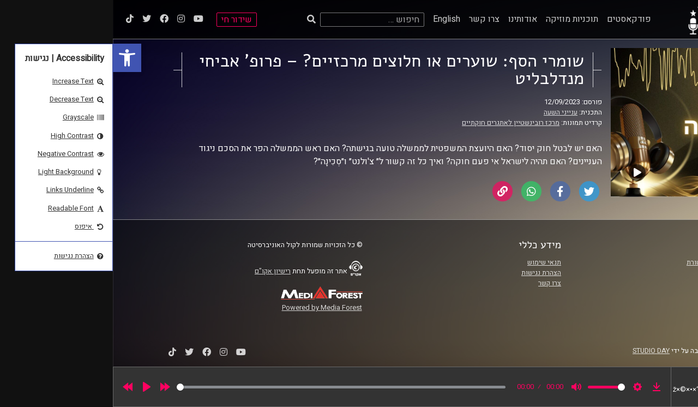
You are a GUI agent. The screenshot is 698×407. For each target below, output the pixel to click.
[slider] (228, 387)
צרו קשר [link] (371, 19)
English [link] (333, 19)
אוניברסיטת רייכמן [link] (620, 273)
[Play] (34, 387)
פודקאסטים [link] (516, 19)
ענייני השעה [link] (448, 112)
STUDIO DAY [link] (538, 351)
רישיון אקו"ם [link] (160, 271)
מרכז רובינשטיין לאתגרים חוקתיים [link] (398, 123)
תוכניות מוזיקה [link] (459, 19)
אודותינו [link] (409, 19)
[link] (14, 58)
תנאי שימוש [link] (431, 262)
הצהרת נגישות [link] (428, 273)
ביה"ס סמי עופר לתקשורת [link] (610, 262)
